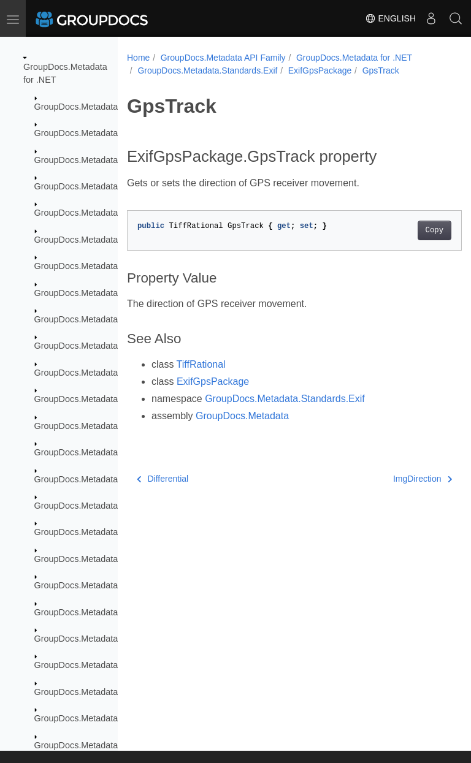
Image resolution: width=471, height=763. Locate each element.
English (390, 18)
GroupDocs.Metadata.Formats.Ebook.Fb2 (116, 399)
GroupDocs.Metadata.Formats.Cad (103, 319)
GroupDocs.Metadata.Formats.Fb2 (102, 506)
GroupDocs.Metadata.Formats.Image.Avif (115, 612)
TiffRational (201, 364)
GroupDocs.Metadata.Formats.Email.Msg (115, 479)
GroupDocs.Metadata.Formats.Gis (101, 559)
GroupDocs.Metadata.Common (95, 133)
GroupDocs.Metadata (76, 107)
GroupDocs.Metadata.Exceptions (99, 160)
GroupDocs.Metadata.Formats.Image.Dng (116, 638)
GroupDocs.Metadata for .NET (354, 58)
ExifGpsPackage (320, 70)
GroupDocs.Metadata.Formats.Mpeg (106, 692)
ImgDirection (398, 479)
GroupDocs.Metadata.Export (90, 186)
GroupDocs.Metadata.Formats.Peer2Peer (115, 718)
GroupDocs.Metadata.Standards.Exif (207, 70)
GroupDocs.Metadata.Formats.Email (106, 452)
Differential (162, 479)
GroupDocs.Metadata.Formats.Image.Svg (115, 665)
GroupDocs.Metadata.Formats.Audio (106, 240)
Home (138, 58)
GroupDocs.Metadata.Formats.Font (103, 532)
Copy (410, 230)
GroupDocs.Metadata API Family (223, 58)
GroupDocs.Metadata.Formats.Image (107, 585)
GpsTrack (380, 70)
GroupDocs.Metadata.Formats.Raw (103, 745)
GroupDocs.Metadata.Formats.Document (115, 346)
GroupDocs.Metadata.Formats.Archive (109, 213)
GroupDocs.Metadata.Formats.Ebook (107, 373)
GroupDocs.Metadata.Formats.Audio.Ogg (115, 266)
